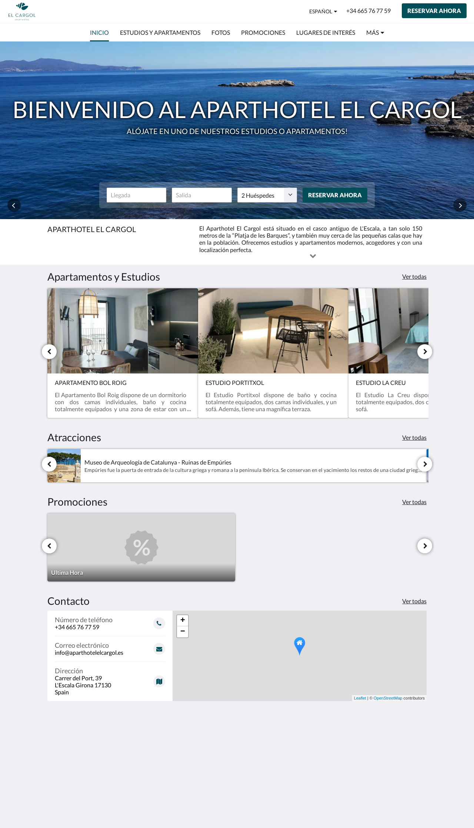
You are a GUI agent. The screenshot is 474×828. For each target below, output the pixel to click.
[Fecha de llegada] (136, 195)
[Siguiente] (424, 351)
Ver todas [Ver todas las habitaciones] (414, 276)
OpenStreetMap (388, 698)
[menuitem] (99, 32)
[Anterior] (49, 351)
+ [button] (182, 620)
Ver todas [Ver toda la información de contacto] (414, 600)
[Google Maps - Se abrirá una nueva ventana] (110, 678)
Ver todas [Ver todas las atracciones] (414, 437)
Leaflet (360, 698)
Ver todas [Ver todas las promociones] (414, 501)
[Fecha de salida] (201, 195)
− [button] (182, 631)
